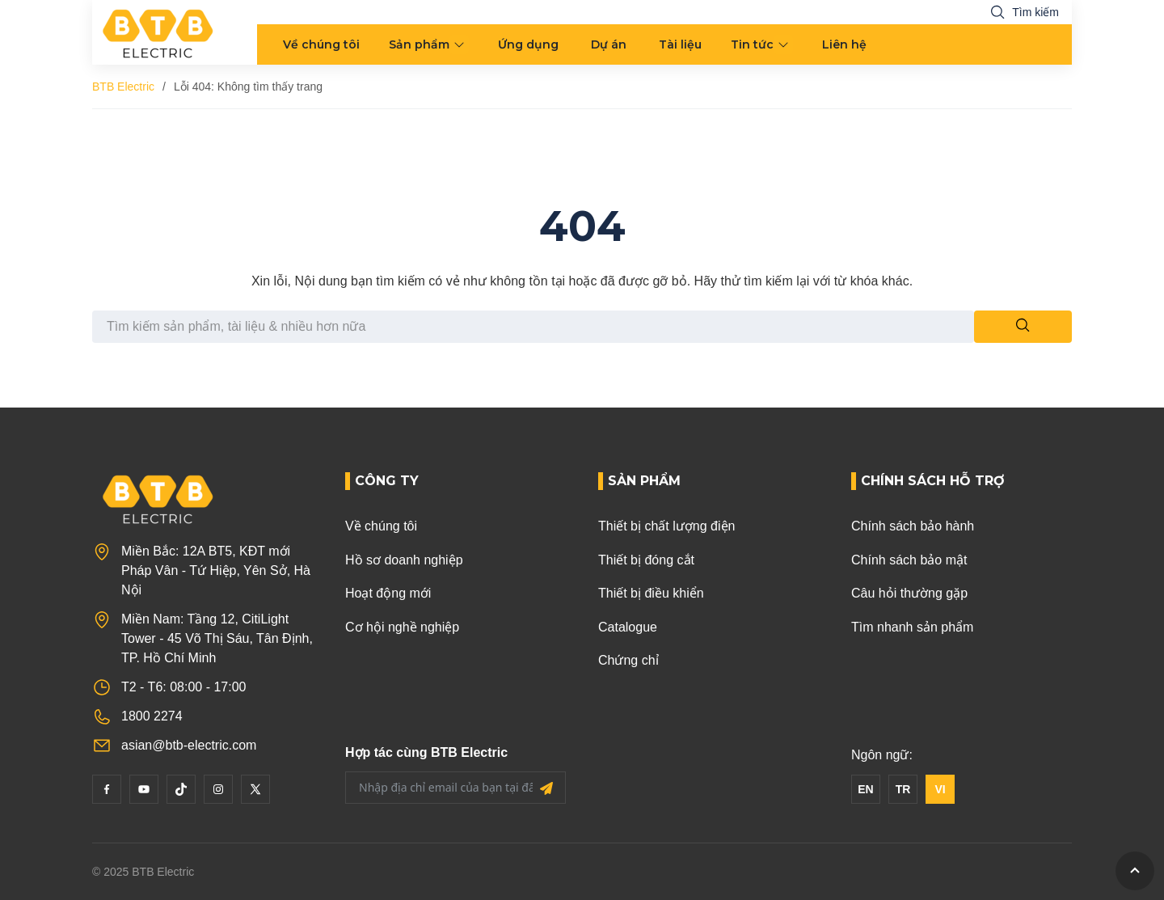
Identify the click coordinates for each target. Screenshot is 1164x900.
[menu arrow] (461, 44)
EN (865, 789)
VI (939, 789)
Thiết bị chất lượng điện (666, 526)
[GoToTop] (1135, 870)
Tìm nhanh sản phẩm (912, 627)
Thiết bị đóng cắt (646, 560)
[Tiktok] (181, 789)
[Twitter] (255, 789)
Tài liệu (680, 44)
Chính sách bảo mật (909, 560)
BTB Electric (123, 86)
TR (903, 789)
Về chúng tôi (321, 44)
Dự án (608, 44)
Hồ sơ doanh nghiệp (404, 560)
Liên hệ (844, 44)
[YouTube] (143, 789)
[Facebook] (106, 789)
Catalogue (627, 627)
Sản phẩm (419, 44)
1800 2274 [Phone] (152, 716)
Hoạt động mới (388, 593)
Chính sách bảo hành (912, 526)
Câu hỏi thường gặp (909, 593)
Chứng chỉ (628, 660)
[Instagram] (218, 789)
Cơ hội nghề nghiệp (402, 627)
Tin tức (752, 44)
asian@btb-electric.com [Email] (188, 745)
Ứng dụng (528, 44)
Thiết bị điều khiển (651, 593)
